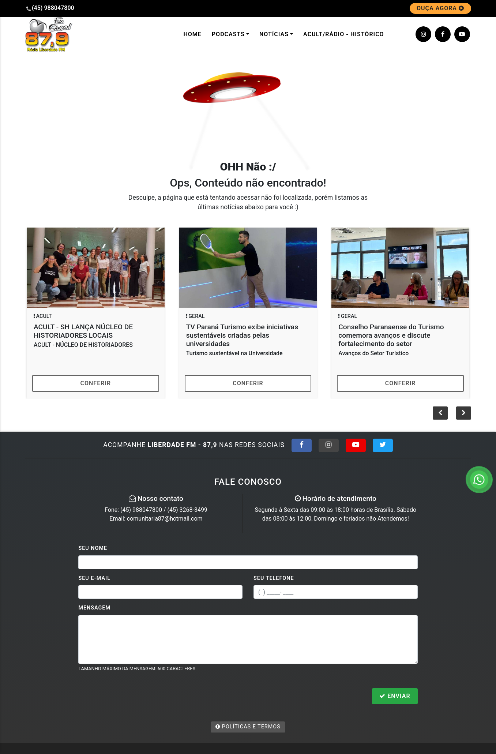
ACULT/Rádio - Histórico (343, 34)
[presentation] (133, 697)
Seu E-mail (94, 578)
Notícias (274, 34)
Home (192, 34)
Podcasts (228, 34)
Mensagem (94, 608)
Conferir (95, 383)
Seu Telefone (273, 578)
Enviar (394, 696)
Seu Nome (92, 548)
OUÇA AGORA (440, 8)
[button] (463, 413)
